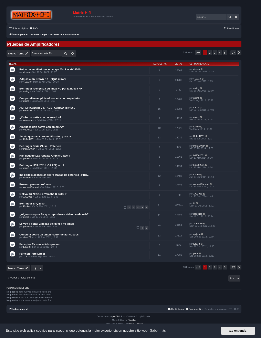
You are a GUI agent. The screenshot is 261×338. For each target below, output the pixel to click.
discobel (27, 177)
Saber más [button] (158, 330)
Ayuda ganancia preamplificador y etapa (45, 136)
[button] (198, 52)
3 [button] (215, 52)
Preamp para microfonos (35, 184)
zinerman (197, 223)
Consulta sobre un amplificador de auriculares (49, 234)
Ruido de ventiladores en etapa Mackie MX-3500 (50, 69)
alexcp (26, 72)
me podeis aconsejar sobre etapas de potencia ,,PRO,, (53, 174)
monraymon (29, 149)
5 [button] (225, 52)
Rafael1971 (29, 139)
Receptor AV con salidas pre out (40, 244)
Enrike (196, 126)
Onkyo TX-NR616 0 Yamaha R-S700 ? (42, 194)
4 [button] (219, 52)
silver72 (27, 237)
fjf (194, 203)
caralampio (28, 120)
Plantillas (132, 320)
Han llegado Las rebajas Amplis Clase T (44, 155)
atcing (26, 91)
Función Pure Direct (32, 253)
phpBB (116, 316)
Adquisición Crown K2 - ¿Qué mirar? (42, 79)
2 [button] (209, 52)
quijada (196, 234)
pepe (195, 253)
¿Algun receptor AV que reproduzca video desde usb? (53, 214)
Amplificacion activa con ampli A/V (41, 126)
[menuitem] (33, 28)
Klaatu (196, 174)
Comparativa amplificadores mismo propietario (49, 98)
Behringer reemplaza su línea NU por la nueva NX (50, 88)
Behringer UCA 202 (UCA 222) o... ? (41, 165)
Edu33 (26, 247)
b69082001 (199, 155)
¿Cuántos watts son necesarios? (40, 117)
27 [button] (233, 52)
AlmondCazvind (31, 187)
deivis (26, 217)
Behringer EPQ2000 (31, 203)
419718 (27, 82)
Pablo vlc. (28, 110)
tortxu (196, 107)
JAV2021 (27, 197)
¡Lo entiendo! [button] (238, 330)
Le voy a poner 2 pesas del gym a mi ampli (46, 223)
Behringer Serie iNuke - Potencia (40, 146)
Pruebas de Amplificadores (33, 44)
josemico (197, 214)
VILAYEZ (27, 129)
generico (27, 158)
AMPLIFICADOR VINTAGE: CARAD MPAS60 (47, 107)
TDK (25, 256)
